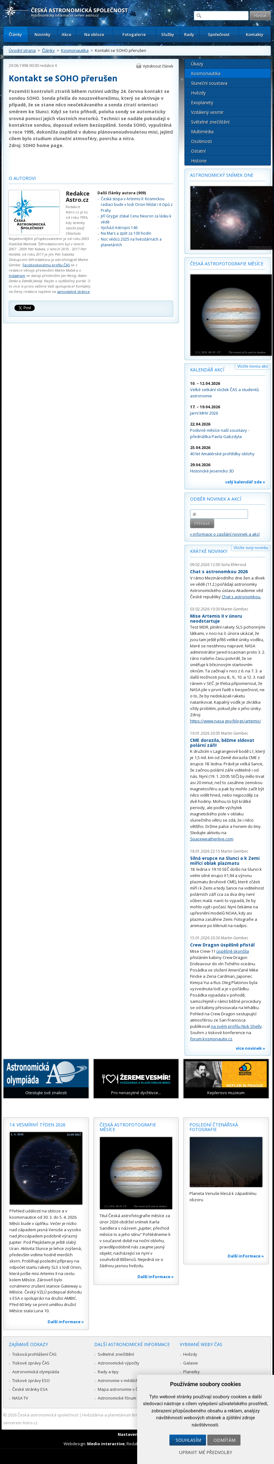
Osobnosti (201, 141)
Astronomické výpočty (118, 1363)
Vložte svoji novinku (251, 547)
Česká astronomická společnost (48, 1415)
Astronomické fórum (117, 1398)
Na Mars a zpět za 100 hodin (126, 233)
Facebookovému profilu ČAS (46, 265)
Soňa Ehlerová (233, 564)
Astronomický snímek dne (221, 175)
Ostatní (198, 151)
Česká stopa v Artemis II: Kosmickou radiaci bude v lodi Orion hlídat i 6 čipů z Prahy (137, 204)
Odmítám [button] (224, 1440)
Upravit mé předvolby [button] (205, 1452)
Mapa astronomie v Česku (122, 1389)
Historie (199, 161)
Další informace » (66, 1321)
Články (15, 34)
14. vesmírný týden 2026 (37, 1125)
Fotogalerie (134, 34)
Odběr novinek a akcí (215, 499)
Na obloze (94, 34)
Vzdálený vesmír (207, 112)
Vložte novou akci (252, 366)
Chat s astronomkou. (241, 596)
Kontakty (254, 34)
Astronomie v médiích (118, 1380)
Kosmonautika (75, 50)
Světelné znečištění (210, 122)
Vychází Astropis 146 (119, 227)
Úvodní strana (22, 50)
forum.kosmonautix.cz (211, 1039)
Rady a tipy (108, 1372)
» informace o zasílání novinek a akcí (225, 534)
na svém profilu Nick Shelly (236, 1026)
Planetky (191, 1372)
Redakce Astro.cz (78, 196)
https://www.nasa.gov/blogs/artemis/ (225, 721)
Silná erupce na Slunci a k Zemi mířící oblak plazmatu (225, 860)
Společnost (219, 34)
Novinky (42, 34)
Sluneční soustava (209, 83)
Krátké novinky (208, 551)
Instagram (17, 275)
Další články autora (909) (121, 193)
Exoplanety (202, 102)
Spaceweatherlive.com (211, 839)
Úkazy (197, 64)
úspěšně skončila (232, 951)
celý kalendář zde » (245, 482)
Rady (189, 34)
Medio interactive (106, 1443)
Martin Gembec (234, 609)
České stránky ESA (30, 1389)
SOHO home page (42, 145)
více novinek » (250, 1048)
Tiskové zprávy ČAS (30, 1363)
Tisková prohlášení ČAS (34, 1354)
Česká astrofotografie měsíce (226, 264)
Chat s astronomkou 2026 (219, 571)
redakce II (48, 65)
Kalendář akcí (207, 370)
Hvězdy (198, 93)
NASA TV (20, 1398)
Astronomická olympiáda (35, 1372)
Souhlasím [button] (188, 1440)
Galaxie (190, 1363)
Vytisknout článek (158, 66)
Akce (66, 34)
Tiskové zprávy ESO (31, 1380)
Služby (167, 34)
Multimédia (202, 132)
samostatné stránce (73, 291)
